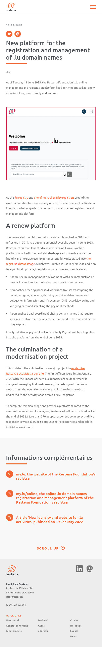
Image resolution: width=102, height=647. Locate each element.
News (73, 636)
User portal (12, 620)
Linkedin (79, 568)
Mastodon (89, 568)
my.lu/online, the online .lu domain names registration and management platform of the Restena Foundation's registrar (50, 497)
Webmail (43, 620)
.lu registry (21, 197)
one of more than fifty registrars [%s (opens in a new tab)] (54, 197)
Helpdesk (75, 625)
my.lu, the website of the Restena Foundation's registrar (51, 475)
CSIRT (41, 625)
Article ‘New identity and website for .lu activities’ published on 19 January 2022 (44, 519)
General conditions (17, 625)
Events (74, 631)
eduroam (43, 631)
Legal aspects (14, 631)
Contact (75, 620)
